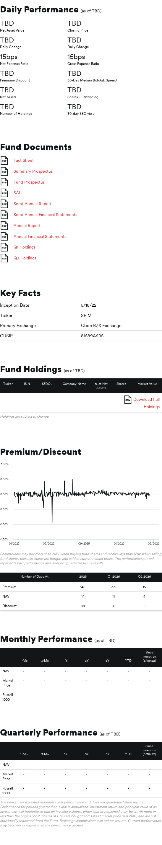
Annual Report (27, 225)
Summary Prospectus (33, 171)
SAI (17, 192)
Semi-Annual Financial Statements (45, 214)
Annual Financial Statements (40, 236)
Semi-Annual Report (32, 203)
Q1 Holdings (24, 247)
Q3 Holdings (25, 258)
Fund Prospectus (29, 182)
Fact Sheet (24, 160)
